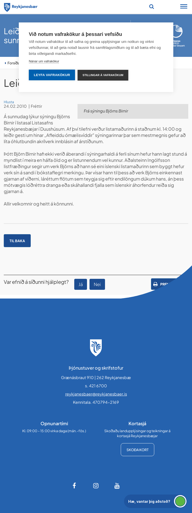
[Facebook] (74, 485)
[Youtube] (117, 485)
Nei (97, 284)
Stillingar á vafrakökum (102, 75)
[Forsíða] (21, 6)
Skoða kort (137, 449)
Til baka (17, 240)
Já (80, 284)
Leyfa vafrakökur (52, 75)
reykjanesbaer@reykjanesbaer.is (96, 394)
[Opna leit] (152, 6)
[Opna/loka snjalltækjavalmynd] (184, 7)
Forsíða (14, 63)
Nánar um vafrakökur (44, 61)
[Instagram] (96, 485)
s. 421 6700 (96, 385)
